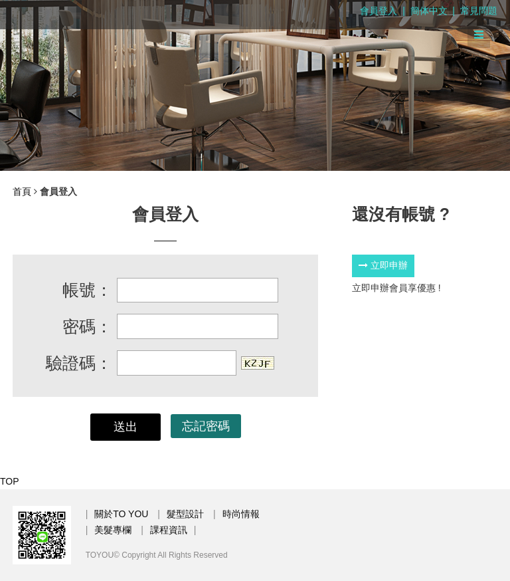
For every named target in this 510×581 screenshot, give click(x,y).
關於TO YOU (121, 514)
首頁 (22, 191)
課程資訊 (168, 529)
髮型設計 (185, 514)
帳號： (87, 290)
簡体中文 (429, 10)
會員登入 (378, 10)
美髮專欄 (112, 529)
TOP (9, 481)
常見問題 (478, 10)
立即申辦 (383, 265)
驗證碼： (79, 363)
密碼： (87, 326)
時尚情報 (241, 514)
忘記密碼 (206, 426)
